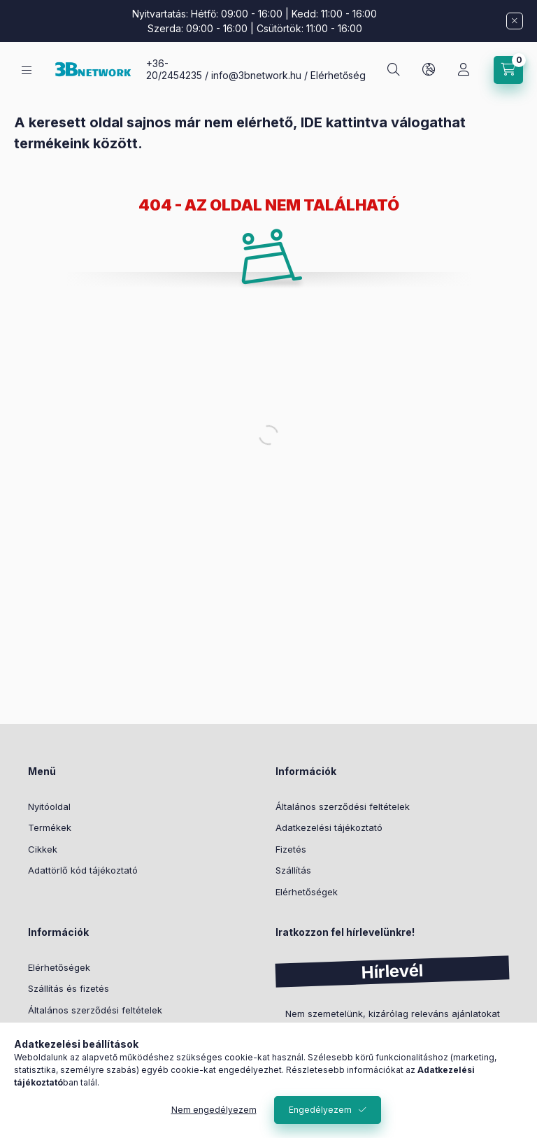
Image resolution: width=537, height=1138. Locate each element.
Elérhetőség (338, 75)
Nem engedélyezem (214, 1109)
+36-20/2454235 (174, 69)
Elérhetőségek (306, 891)
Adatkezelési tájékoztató (328, 827)
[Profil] (464, 70)
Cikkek (42, 849)
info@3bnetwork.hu (256, 75)
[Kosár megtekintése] (508, 70)
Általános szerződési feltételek (342, 806)
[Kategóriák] (26, 70)
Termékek (49, 827)
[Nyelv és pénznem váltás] (429, 70)
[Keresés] (394, 70)
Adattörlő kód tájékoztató (83, 870)
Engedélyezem (320, 1109)
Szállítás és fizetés (68, 988)
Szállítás (293, 870)
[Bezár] (514, 21)
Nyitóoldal (49, 806)
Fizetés (290, 849)
